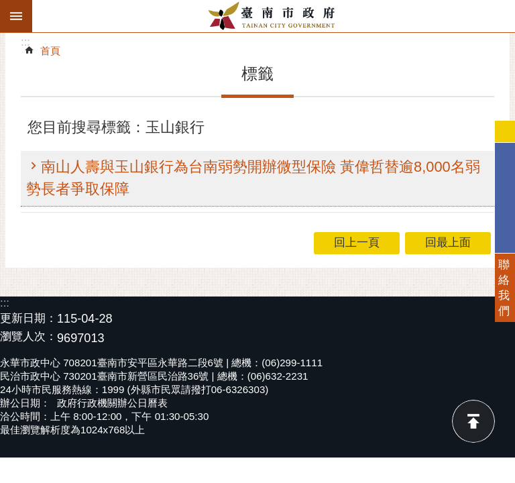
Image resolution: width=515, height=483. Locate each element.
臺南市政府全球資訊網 (273, 16)
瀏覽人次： (28, 337)
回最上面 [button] (448, 242)
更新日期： (28, 318)
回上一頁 (357, 242)
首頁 (50, 50)
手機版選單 (16, 16)
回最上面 (473, 421)
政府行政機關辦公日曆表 (112, 403)
